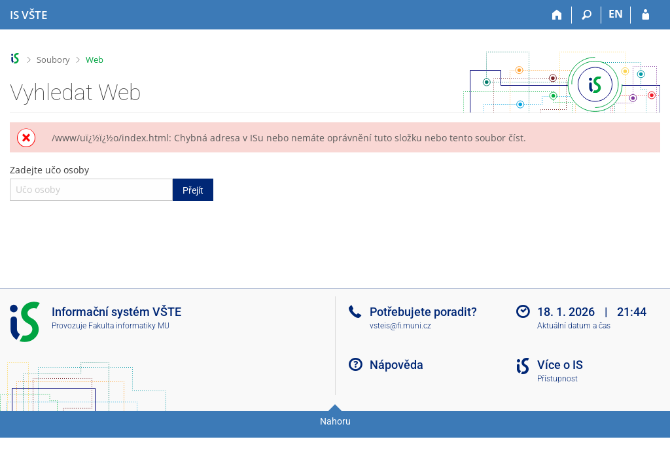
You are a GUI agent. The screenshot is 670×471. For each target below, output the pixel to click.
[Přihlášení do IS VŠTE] (645, 15)
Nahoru (335, 421)
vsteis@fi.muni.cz (400, 325)
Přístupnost (557, 378)
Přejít (193, 190)
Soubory (53, 59)
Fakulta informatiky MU (128, 325)
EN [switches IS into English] (615, 14)
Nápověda (396, 365)
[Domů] (557, 15)
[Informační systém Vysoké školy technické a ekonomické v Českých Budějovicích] (28, 15)
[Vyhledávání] (586, 15)
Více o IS (560, 365)
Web (94, 59)
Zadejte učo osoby (111, 182)
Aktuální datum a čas (573, 325)
